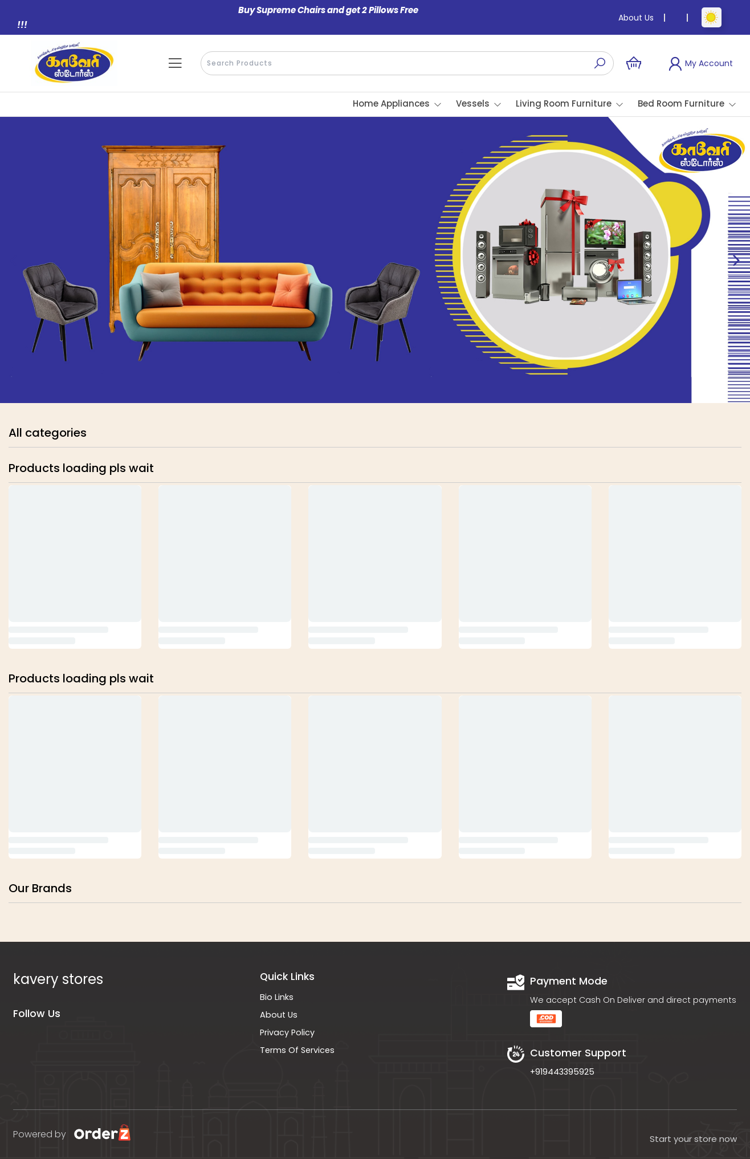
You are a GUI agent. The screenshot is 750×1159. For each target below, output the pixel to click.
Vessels (473, 103)
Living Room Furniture (564, 103)
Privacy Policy (287, 1032)
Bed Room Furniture (681, 103)
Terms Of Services (297, 1050)
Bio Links (277, 997)
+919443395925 (562, 1071)
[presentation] (407, 63)
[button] (175, 63)
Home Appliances (391, 103)
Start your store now (693, 1139)
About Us (636, 17)
